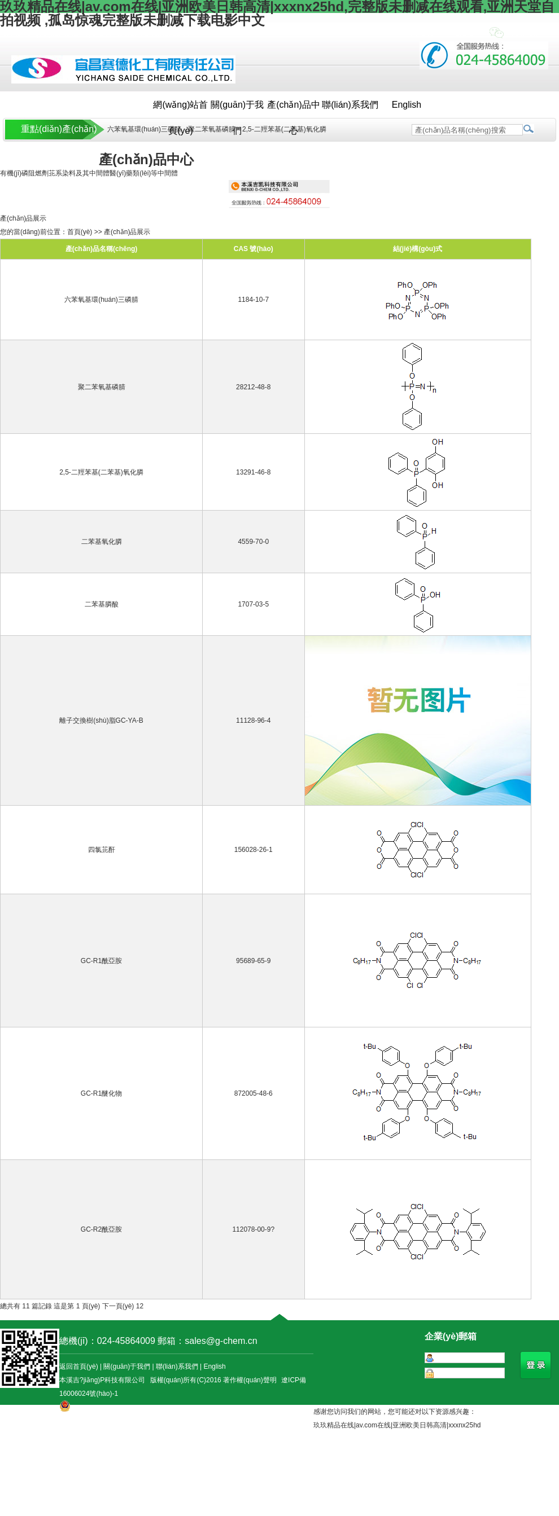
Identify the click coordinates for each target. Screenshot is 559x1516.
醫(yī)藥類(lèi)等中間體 (144, 173)
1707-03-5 (253, 604)
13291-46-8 (253, 472)
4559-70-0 (253, 542)
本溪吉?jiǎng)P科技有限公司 (102, 1380)
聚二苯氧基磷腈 (211, 129)
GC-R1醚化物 (101, 1093)
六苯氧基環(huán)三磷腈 (143, 129)
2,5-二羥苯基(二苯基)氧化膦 (284, 129)
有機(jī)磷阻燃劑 (24, 173)
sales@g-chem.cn (221, 1341)
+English (464, 34)
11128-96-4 (253, 720)
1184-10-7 (253, 300)
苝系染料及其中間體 (79, 173)
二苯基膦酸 (102, 604)
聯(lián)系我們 (350, 104)
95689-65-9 (253, 961)
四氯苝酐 (101, 850)
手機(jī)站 (523, 34)
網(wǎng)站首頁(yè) (180, 109)
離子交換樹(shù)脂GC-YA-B (101, 720)
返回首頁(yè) (78, 1366)
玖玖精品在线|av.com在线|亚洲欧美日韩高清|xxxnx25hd (397, 1425)
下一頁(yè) (118, 1306)
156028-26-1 (253, 850)
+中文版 (421, 34)
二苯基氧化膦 (101, 542)
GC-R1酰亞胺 (101, 961)
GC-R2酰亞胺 (101, 1229)
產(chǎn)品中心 (293, 109)
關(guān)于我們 (237, 109)
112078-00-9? (253, 1229)
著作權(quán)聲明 (250, 1380)
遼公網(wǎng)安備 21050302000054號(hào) (127, 1418)
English (406, 104)
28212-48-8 (253, 387)
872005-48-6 (253, 1093)
